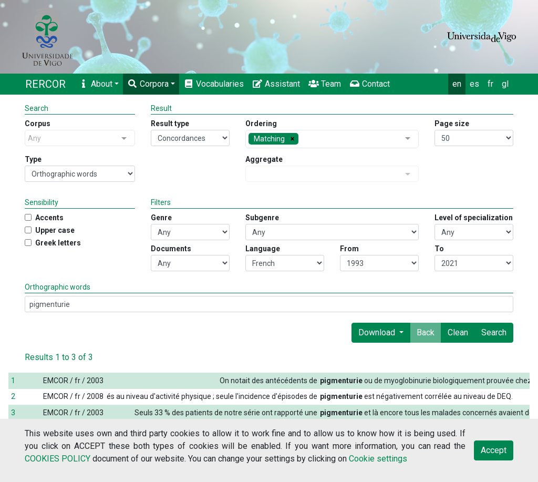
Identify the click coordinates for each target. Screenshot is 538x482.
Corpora (148, 84)
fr (490, 84)
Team (324, 84)
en (456, 84)
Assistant (276, 84)
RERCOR (45, 84)
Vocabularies (213, 84)
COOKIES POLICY (57, 459)
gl (505, 84)
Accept (493, 450)
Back (425, 332)
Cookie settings (378, 459)
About (95, 84)
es (474, 84)
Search (493, 332)
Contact (369, 84)
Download (377, 332)
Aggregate (264, 159)
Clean (458, 332)
